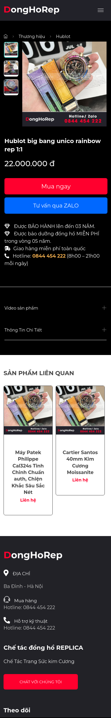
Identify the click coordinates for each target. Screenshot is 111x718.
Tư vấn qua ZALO (56, 205)
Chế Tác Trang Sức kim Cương (39, 661)
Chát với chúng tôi (41, 681)
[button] (55, 308)
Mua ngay (55, 186)
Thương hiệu (32, 36)
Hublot (63, 36)
